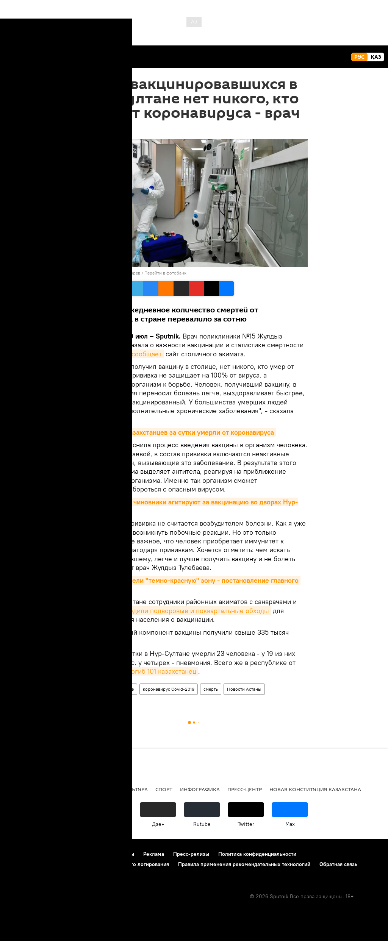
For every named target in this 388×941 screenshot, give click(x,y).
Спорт (163, 789)
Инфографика (200, 789)
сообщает (146, 354)
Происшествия (29, 789)
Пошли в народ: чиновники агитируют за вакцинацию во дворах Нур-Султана (189, 506)
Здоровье (124, 689)
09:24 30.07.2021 (101, 129)
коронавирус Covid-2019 (168, 689)
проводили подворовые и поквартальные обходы (191, 610)
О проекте (20, 853)
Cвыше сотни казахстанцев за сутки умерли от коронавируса (178, 432)
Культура (134, 789)
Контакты (122, 853)
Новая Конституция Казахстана (315, 789)
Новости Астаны (244, 689)
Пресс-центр (244, 789)
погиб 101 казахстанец (161, 671)
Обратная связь (338, 864)
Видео (67, 789)
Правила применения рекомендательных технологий (244, 864)
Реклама (153, 853)
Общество (94, 689)
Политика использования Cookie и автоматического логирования (88, 864)
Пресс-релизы (191, 853)
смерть (210, 689)
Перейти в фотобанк (165, 273)
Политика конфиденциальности (257, 853)
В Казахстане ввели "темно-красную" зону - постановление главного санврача (190, 584)
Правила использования (72, 853)
